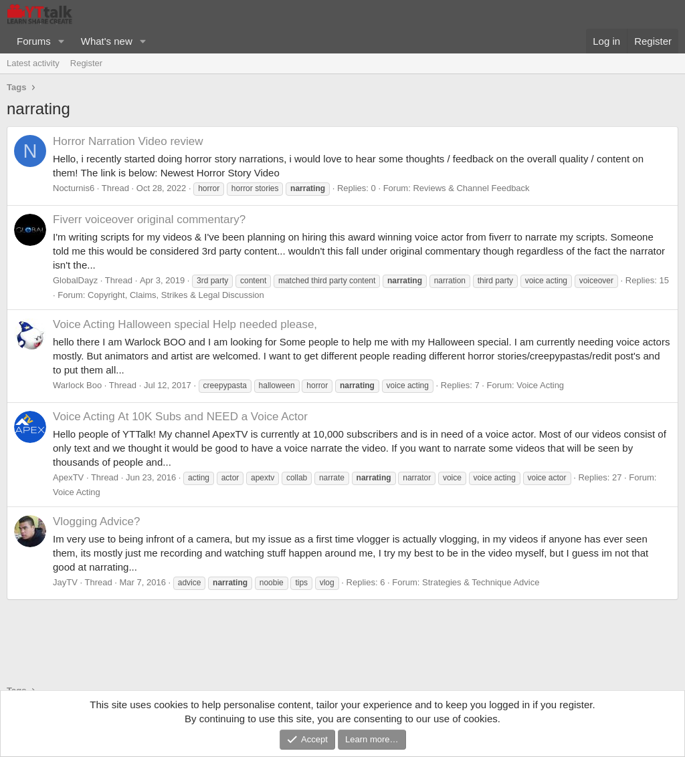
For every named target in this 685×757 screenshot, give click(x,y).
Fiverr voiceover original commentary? (149, 219)
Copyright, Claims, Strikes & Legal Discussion (176, 295)
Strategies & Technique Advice (480, 582)
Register (86, 63)
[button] (61, 41)
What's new (106, 41)
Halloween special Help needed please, (185, 324)
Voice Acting (540, 385)
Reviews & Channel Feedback (471, 188)
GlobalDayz (75, 280)
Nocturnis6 (73, 188)
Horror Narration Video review (128, 141)
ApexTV (68, 477)
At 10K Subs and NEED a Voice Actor (180, 416)
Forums (34, 41)
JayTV (65, 582)
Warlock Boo (77, 385)
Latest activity (33, 63)
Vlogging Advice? (96, 521)
